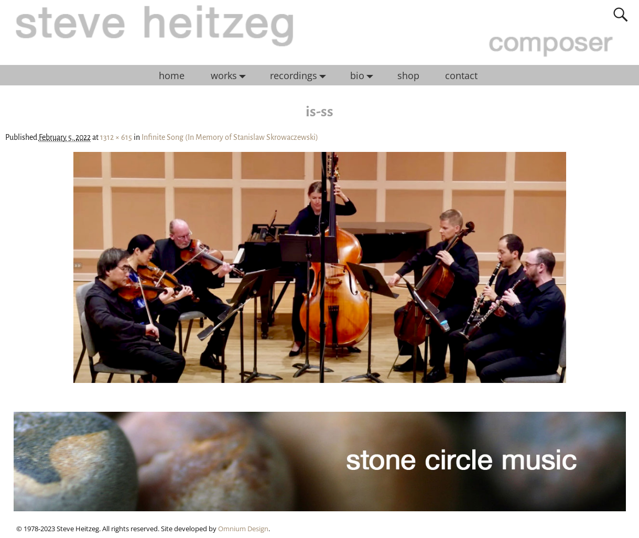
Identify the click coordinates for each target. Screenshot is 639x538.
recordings (300, 75)
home (172, 75)
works (231, 75)
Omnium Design (243, 528)
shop (408, 75)
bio (364, 75)
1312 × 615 (116, 137)
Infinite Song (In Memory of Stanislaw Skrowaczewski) (230, 137)
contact (461, 75)
